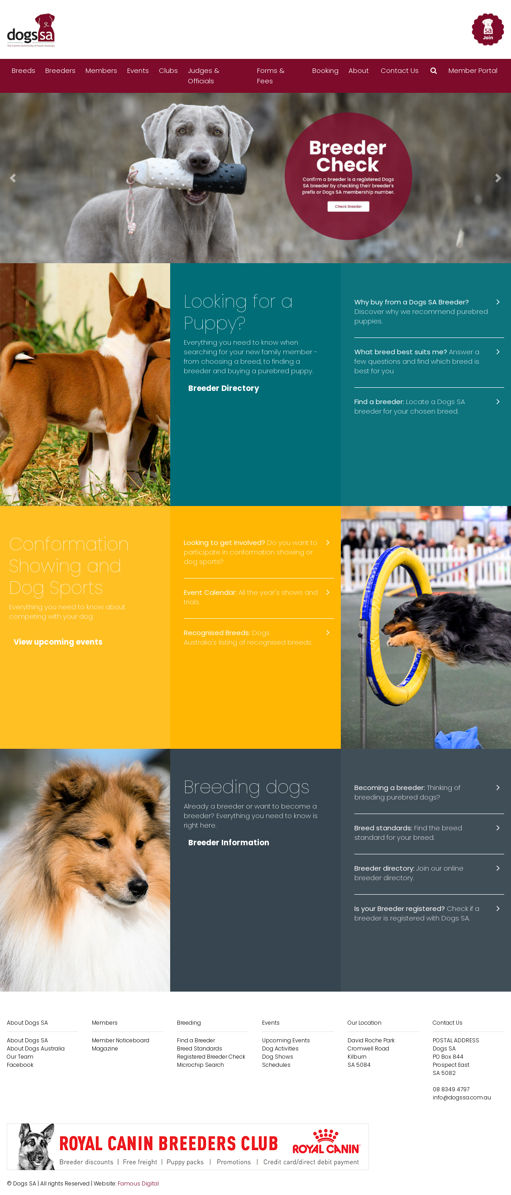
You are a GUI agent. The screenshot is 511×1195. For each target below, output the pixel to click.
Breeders (60, 70)
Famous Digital (138, 1183)
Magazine (105, 1048)
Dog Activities (280, 1048)
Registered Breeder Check (211, 1056)
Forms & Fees (271, 76)
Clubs (168, 70)
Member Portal (473, 70)
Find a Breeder (196, 1040)
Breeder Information (229, 842)
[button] (433, 71)
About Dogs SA (27, 1040)
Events (138, 70)
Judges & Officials (204, 76)
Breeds (23, 70)
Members (101, 70)
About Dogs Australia (36, 1048)
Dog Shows (277, 1056)
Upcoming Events (286, 1040)
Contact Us (400, 70)
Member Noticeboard (120, 1040)
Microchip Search (200, 1065)
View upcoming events (59, 642)
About (359, 70)
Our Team (20, 1056)
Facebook (20, 1065)
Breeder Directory (224, 388)
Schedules (276, 1065)
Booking (325, 70)
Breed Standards (199, 1048)
